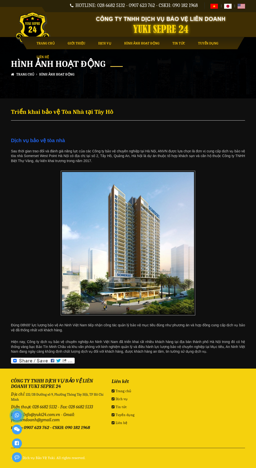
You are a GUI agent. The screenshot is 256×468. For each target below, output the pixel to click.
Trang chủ (46, 43)
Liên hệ (43, 57)
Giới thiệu (76, 43)
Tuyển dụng (208, 43)
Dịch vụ (104, 43)
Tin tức (178, 43)
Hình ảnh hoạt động (142, 43)
